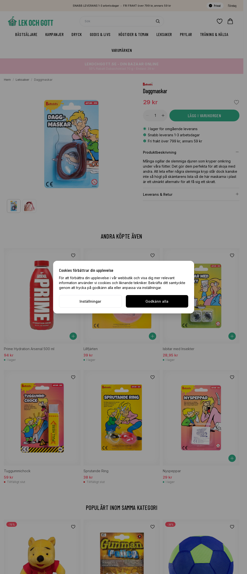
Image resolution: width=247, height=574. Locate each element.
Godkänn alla (156, 301)
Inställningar (90, 301)
